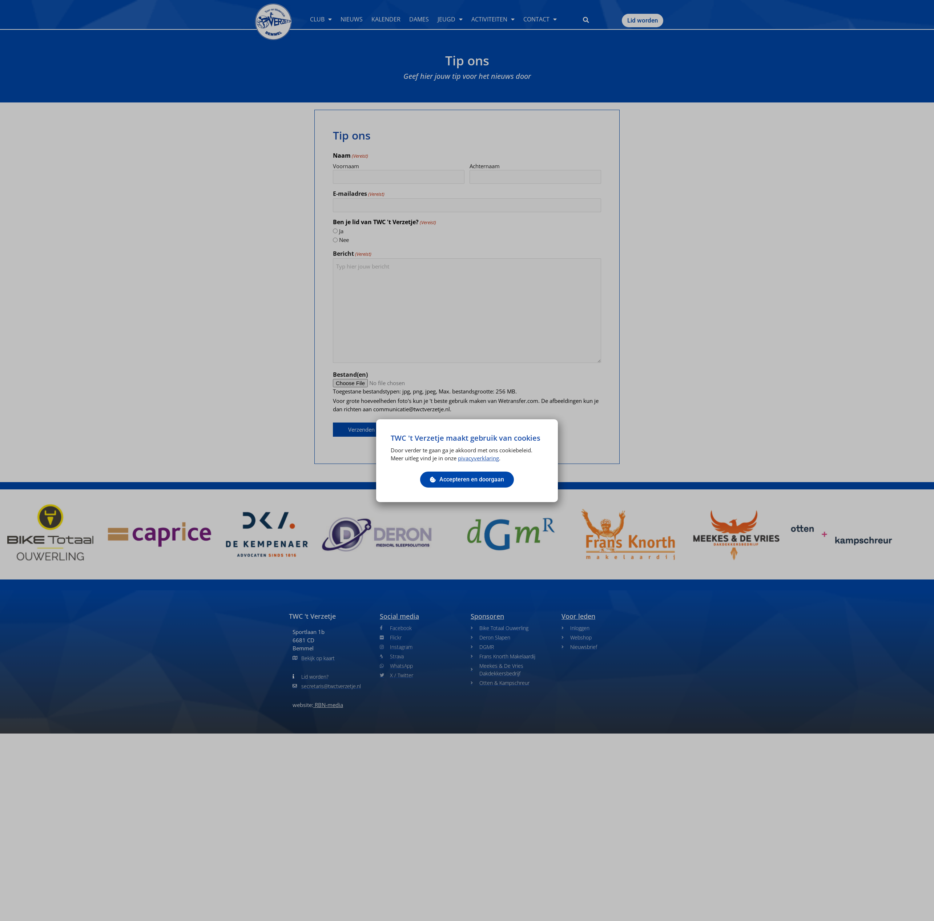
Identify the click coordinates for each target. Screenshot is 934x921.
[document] (467, 460)
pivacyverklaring (478, 458)
